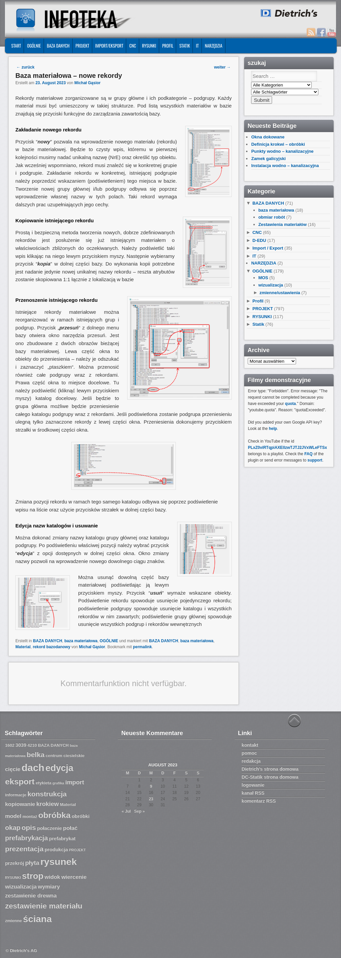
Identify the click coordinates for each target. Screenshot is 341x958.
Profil (167, 45)
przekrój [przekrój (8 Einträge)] (14, 863)
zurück (25, 67)
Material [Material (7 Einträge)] (68, 804)
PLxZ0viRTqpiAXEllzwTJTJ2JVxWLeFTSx (287, 447)
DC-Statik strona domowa (270, 777)
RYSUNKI (149, 45)
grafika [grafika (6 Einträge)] (58, 783)
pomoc (249, 753)
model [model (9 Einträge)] (13, 816)
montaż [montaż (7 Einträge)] (29, 816)
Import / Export (267, 248)
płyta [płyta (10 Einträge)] (32, 863)
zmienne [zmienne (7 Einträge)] (13, 920)
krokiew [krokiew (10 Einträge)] (47, 804)
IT (197, 45)
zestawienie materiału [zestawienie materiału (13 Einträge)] (43, 906)
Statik (184, 45)
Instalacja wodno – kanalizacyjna (285, 165)
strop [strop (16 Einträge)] (32, 875)
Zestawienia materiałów (282, 224)
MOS (263, 277)
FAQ (308, 454)
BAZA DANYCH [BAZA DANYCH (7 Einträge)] (53, 745)
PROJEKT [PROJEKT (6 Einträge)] (77, 850)
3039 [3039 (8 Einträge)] (21, 745)
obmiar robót (271, 217)
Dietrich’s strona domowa (270, 769)
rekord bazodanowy (51, 647)
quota (290, 403)
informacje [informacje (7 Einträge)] (15, 795)
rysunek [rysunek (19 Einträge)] (58, 861)
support (314, 460)
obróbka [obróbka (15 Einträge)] (54, 815)
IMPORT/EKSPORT (109, 45)
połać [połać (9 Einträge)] (70, 828)
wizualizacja (270, 285)
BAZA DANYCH (58, 45)
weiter (222, 67)
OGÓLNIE (34, 45)
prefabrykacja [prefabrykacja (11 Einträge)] (26, 838)
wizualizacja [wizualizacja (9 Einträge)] (21, 886)
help (273, 428)
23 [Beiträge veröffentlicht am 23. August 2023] (151, 799)
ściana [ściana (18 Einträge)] (37, 919)
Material (22, 647)
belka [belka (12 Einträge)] (36, 754)
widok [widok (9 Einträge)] (52, 877)
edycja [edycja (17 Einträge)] (59, 768)
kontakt (250, 745)
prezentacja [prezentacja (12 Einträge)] (24, 849)
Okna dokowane (267, 136)
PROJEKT (82, 45)
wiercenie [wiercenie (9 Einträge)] (74, 877)
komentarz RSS (259, 801)
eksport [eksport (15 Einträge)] (20, 781)
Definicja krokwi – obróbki (278, 144)
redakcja (251, 761)
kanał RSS (253, 793)
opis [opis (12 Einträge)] (29, 827)
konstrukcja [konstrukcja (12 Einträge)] (47, 794)
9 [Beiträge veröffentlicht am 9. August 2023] (151, 786)
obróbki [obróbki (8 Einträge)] (81, 816)
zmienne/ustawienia (279, 292)
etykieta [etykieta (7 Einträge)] (43, 783)
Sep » (139, 811)
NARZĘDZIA (213, 45)
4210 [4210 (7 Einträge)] (32, 745)
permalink (142, 647)
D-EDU (259, 240)
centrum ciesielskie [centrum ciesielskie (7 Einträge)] (65, 755)
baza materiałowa (80, 641)
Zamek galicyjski (268, 158)
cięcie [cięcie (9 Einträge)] (12, 769)
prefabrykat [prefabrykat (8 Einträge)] (62, 838)
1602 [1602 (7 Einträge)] (9, 745)
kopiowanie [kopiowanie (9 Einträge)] (20, 804)
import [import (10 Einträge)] (74, 782)
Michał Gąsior (87, 83)
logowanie (253, 785)
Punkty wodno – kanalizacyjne (282, 151)
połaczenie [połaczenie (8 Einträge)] (49, 828)
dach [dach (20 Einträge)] (33, 767)
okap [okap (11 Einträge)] (12, 827)
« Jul (126, 811)
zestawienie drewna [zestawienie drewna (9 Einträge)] (31, 895)
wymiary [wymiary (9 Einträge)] (49, 886)
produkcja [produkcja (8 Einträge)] (56, 849)
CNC (132, 45)
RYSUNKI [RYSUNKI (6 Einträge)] (13, 877)
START (16, 45)
